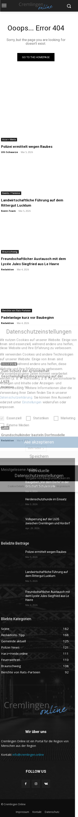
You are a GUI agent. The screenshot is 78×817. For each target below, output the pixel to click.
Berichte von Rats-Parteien (16, 310)
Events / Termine (11, 193)
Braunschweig (9, 251)
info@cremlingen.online (28, 755)
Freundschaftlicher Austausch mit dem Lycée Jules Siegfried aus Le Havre (47, 596)
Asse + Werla (9, 139)
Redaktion (7, 269)
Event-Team (8, 210)
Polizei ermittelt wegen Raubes (26, 146)
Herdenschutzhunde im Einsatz (46, 499)
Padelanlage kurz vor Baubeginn (27, 317)
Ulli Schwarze (9, 152)
